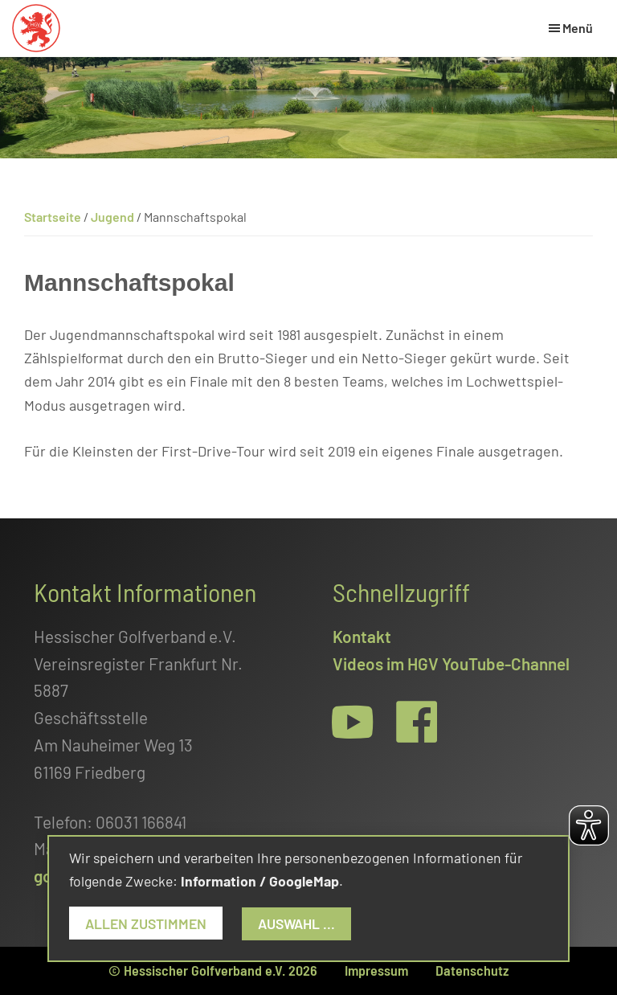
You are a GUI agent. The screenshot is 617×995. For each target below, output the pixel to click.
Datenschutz (472, 970)
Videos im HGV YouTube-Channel (451, 663)
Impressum (376, 970)
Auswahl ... (296, 923)
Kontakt (362, 636)
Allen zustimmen (145, 923)
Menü (577, 27)
